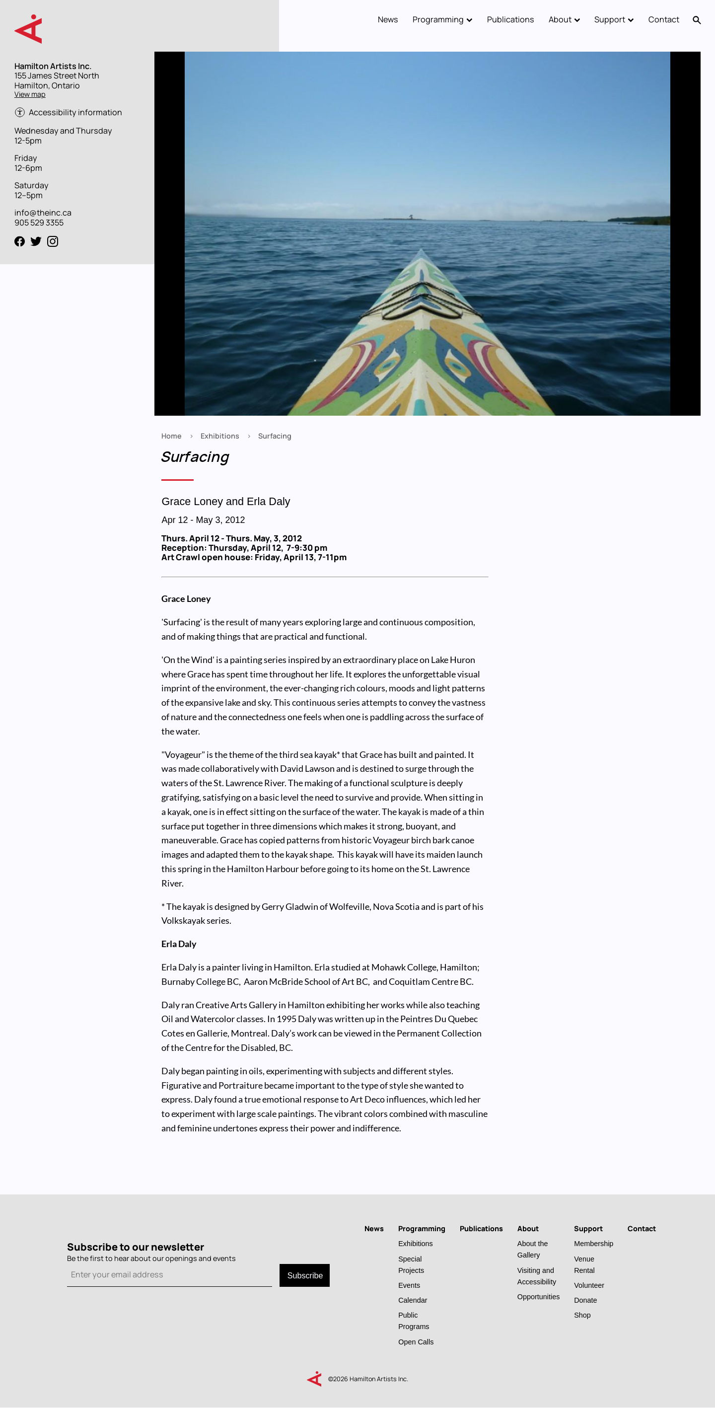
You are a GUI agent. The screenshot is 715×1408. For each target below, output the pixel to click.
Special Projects (411, 1264)
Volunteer (589, 1285)
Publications (510, 19)
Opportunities (538, 1296)
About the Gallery (532, 1249)
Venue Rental (584, 1264)
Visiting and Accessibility (536, 1275)
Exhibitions (220, 436)
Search (697, 20)
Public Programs (413, 1320)
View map (30, 94)
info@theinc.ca (43, 212)
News (388, 19)
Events (409, 1285)
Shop (582, 1315)
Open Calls (415, 1341)
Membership (593, 1243)
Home (171, 436)
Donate (585, 1300)
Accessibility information (75, 112)
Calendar (412, 1300)
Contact (663, 19)
